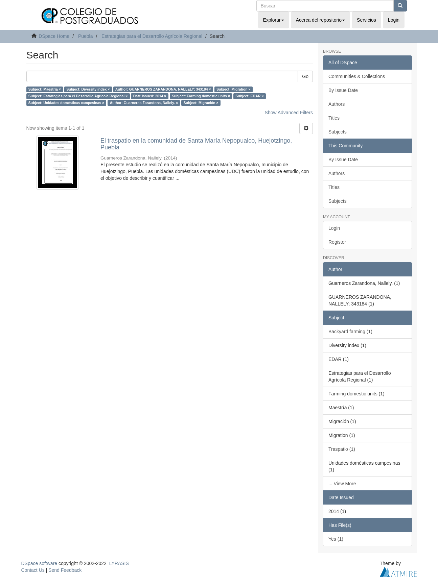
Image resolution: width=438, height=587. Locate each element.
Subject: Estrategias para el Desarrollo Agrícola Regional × (78, 96)
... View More (342, 483)
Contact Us (33, 570)
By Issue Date (343, 90)
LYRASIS (119, 563)
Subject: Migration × (233, 89)
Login (334, 228)
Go (305, 76)
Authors (336, 104)
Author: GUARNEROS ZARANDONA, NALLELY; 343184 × (163, 89)
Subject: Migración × (201, 103)
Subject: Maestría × (44, 89)
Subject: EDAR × (249, 96)
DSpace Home (54, 36)
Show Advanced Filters (289, 112)
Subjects (337, 131)
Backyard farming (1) (350, 331)
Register (337, 242)
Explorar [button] (273, 20)
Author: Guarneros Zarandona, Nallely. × (144, 103)
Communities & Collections (356, 76)
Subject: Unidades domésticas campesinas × (66, 103)
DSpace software (39, 563)
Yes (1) (335, 539)
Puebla (85, 36)
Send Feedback (65, 570)
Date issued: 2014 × (149, 96)
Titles (334, 118)
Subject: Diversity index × (88, 89)
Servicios (366, 20)
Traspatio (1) (341, 449)
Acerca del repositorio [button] (320, 20)
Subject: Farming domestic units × (201, 96)
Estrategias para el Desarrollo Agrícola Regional (151, 36)
